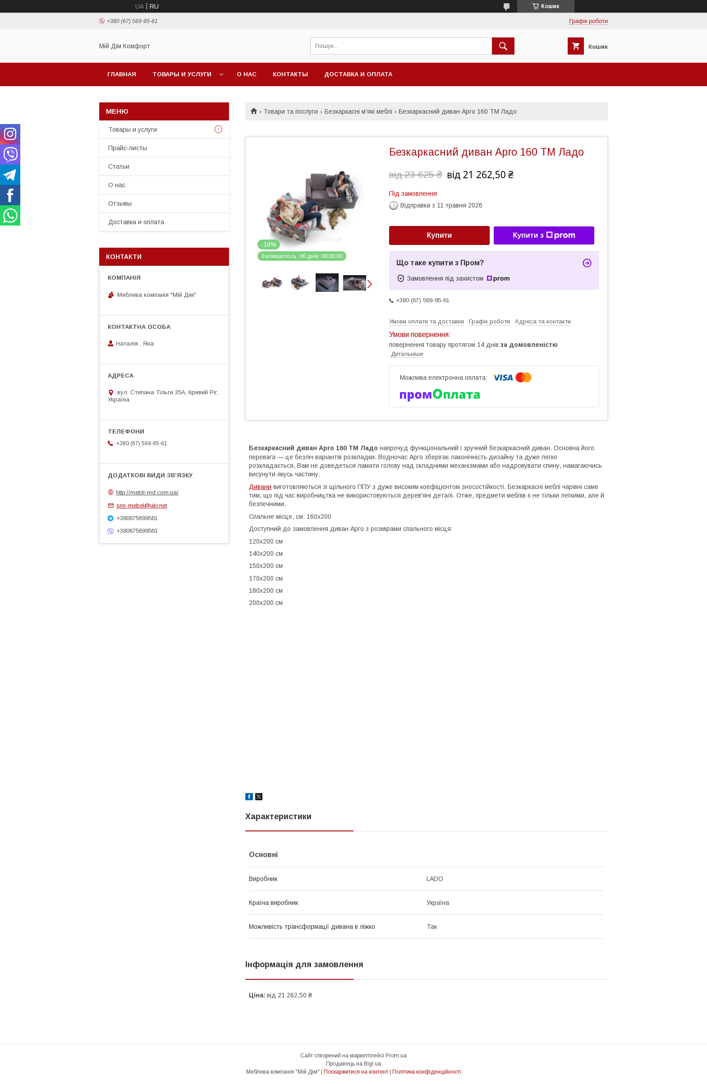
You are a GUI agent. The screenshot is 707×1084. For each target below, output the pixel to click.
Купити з (544, 235)
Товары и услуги (181, 74)
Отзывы (120, 203)
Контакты (290, 74)
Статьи (118, 166)
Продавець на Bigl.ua (353, 1064)
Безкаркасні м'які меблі (358, 111)
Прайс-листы (127, 148)
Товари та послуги (290, 111)
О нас (247, 74)
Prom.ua (396, 1055)
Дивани (260, 486)
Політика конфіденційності (426, 1072)
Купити (439, 235)
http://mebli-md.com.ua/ (147, 492)
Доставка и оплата (358, 74)
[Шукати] (503, 46)
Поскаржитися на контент (356, 1072)
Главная (121, 74)
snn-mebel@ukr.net (141, 505)
